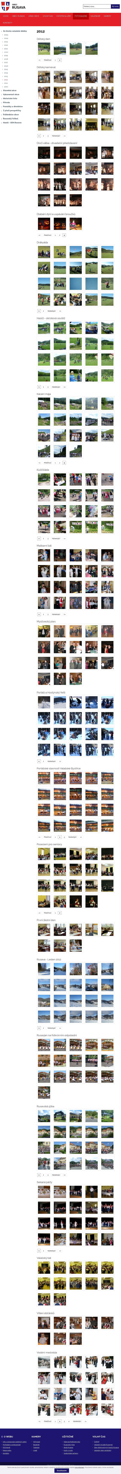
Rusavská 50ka (69, 1445)
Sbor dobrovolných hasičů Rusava (106, 1447)
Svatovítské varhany (71, 1453)
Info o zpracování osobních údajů (15, 1442)
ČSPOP (96, 1442)
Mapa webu (7, 1450)
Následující (56, 136)
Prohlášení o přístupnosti (12, 1445)
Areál (35, 1450)
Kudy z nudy (68, 1450)
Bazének (36, 1445)
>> (64, 136)
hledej (115, 6)
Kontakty (6, 1453)
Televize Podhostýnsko (72, 1442)
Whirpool (36, 1442)
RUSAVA (18, 7)
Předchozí (47, 60)
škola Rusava (68, 1447)
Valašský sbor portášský (102, 1450)
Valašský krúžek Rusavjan (103, 1445)
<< (39, 60)
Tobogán (36, 1447)
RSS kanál (6, 1447)
